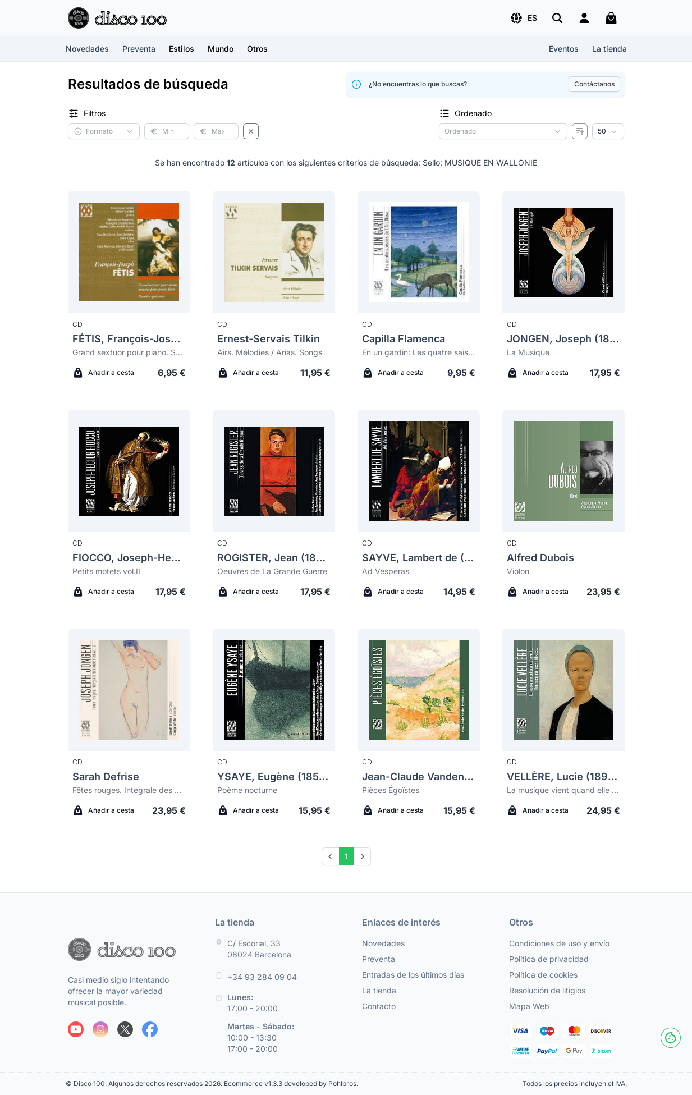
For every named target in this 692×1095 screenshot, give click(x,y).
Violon (518, 571)
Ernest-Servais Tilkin (268, 339)
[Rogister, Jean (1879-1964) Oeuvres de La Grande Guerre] (274, 471)
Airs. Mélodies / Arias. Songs (269, 352)
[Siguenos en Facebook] (150, 1029)
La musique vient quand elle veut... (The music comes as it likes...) (563, 790)
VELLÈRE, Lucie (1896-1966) (563, 776)
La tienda (609, 48)
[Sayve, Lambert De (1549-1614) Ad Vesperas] (419, 471)
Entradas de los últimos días (413, 974)
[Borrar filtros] (251, 131)
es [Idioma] (523, 18)
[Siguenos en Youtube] (76, 1029)
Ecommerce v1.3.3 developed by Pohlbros (290, 1083)
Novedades (87, 48)
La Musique (528, 352)
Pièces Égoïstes (390, 790)
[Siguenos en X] (125, 1029)
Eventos (564, 48)
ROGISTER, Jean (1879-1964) (274, 557)
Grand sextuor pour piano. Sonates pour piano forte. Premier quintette (129, 352)
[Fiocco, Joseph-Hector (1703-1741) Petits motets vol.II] (129, 471)
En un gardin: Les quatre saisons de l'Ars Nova (418, 352)
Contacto (379, 1006)
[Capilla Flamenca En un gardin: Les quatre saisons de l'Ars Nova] (419, 252)
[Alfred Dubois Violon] (563, 471)
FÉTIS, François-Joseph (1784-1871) (129, 339)
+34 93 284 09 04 (262, 977)
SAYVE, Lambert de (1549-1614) (418, 557)
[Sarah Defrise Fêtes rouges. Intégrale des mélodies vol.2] (129, 690)
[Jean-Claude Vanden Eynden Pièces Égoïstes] (419, 690)
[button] (523, 18)
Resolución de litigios (547, 990)
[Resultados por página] (608, 131)
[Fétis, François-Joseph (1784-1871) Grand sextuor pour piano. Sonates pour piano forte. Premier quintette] (129, 252)
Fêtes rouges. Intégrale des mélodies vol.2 (129, 790)
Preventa (138, 48)
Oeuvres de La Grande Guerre (272, 571)
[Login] (584, 18)
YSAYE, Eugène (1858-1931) (274, 776)
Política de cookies (543, 974)
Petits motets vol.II (106, 571)
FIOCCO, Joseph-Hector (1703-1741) (129, 557)
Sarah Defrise (105, 776)
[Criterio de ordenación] (503, 131)
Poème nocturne (247, 790)
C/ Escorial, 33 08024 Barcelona (259, 948)
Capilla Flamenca (403, 339)
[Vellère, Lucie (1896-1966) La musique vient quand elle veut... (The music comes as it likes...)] (563, 690)
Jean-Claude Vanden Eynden (418, 776)
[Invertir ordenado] (580, 131)
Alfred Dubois (540, 557)
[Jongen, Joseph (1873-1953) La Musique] (563, 252)
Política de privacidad (549, 959)
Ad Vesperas (385, 571)
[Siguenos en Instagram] (100, 1029)
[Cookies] (671, 1038)
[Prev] (331, 856)
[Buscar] (557, 18)
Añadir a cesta (103, 372)
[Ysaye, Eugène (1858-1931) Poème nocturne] (274, 690)
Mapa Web (529, 1006)
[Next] (362, 856)
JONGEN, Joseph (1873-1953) (563, 339)
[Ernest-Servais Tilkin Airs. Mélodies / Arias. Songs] (274, 252)
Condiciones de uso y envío (559, 943)
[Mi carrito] (611, 18)
